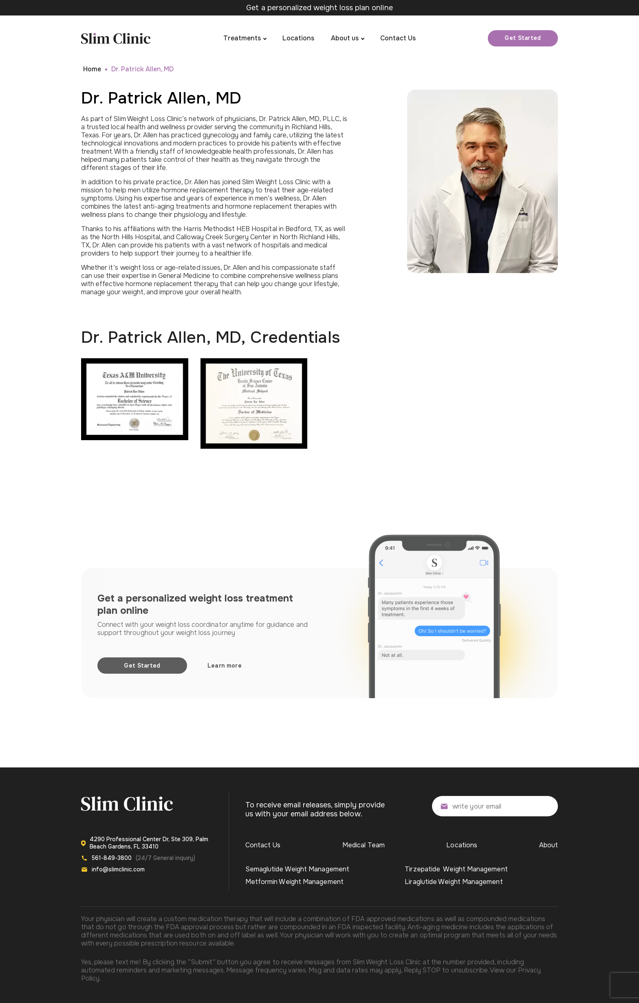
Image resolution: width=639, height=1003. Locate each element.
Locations (298, 38)
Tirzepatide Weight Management (456, 869)
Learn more (224, 665)
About (548, 845)
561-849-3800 (112, 858)
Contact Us (398, 38)
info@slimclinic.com (118, 869)
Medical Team (363, 845)
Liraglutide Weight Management (453, 881)
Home (92, 69)
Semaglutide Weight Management (297, 869)
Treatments (242, 38)
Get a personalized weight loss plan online (319, 7)
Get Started (523, 38)
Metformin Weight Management (294, 881)
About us (345, 38)
